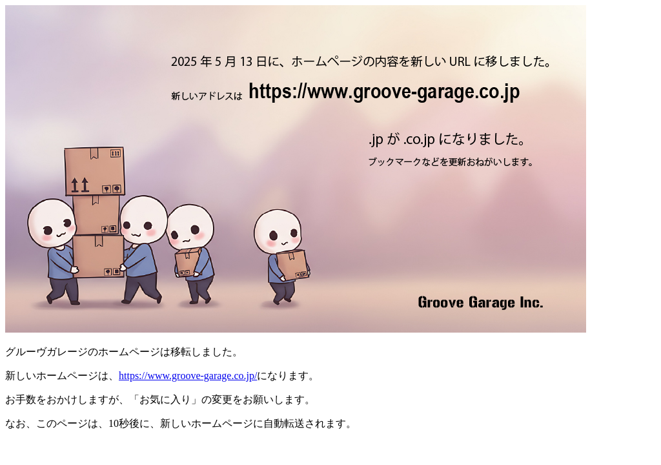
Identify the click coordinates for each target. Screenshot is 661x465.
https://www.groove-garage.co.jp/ (188, 375)
